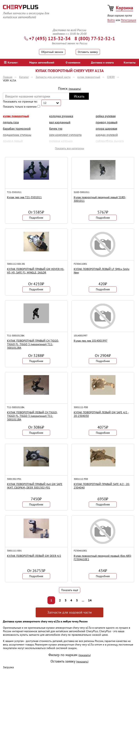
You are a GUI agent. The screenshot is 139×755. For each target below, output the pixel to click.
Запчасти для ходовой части (69, 612)
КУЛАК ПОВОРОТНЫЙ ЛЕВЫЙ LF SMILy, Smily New (101, 270)
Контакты (130, 62)
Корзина (124, 8)
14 (90, 600)
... (83, 600)
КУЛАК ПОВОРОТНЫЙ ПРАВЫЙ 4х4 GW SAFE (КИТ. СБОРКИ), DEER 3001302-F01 (34, 485)
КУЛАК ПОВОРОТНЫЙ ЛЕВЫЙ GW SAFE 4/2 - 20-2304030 (101, 414)
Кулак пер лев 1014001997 (90, 340)
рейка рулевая (106, 116)
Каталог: (11, 62)
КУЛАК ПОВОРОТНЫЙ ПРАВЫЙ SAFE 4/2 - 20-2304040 (102, 485)
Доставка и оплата (102, 62)
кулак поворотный (16, 116)
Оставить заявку (88, 52)
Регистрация (128, 20)
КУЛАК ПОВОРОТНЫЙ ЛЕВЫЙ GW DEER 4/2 (34, 556)
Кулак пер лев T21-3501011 (24, 197)
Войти (111, 20)
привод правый (106, 122)
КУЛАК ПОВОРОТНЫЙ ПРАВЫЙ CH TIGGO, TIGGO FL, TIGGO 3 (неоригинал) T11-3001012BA (33, 344)
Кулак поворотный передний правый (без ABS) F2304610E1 (102, 557)
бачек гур (55, 128)
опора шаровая (106, 128)
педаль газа (11, 122)
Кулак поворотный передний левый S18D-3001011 (100, 199)
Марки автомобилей (41, 62)
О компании (73, 62)
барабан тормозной (17, 128)
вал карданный (59, 122)
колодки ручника (61, 116)
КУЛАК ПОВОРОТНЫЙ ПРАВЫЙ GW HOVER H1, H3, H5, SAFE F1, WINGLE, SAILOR (35, 270)
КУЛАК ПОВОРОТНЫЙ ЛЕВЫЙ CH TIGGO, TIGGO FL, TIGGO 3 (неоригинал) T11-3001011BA (32, 416)
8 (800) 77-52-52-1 (94, 38)
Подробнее (36, 217)
